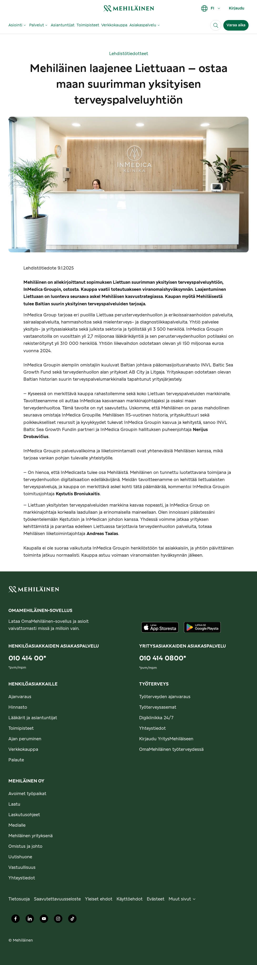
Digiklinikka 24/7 (156, 718)
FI (210, 8)
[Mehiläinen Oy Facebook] (15, 920)
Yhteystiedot (152, 728)
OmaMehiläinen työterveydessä (171, 749)
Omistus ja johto (25, 846)
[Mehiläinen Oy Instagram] (58, 920)
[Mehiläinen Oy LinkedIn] (30, 920)
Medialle (17, 825)
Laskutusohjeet (24, 815)
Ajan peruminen (24, 739)
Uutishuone (20, 857)
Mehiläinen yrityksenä (30, 836)
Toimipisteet (21, 728)
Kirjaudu (236, 8)
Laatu (14, 804)
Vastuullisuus (22, 867)
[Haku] (215, 25)
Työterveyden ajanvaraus (164, 697)
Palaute (16, 760)
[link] (128, 8)
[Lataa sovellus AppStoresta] (160, 627)
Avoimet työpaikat (27, 794)
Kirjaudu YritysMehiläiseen (166, 739)
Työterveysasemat (157, 707)
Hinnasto (17, 707)
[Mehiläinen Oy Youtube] (44, 920)
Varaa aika (235, 25)
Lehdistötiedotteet (128, 54)
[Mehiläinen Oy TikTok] (72, 920)
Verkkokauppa (23, 749)
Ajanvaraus (19, 697)
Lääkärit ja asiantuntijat (32, 718)
